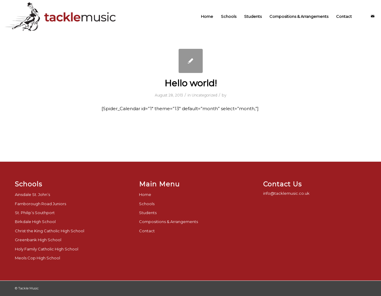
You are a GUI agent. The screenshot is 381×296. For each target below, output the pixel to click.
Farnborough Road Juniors (40, 203)
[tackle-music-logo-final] (61, 16)
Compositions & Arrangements (168, 221)
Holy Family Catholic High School (46, 249)
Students (148, 212)
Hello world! (191, 83)
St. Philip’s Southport (35, 212)
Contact (147, 230)
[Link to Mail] (372, 16)
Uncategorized (204, 95)
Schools (146, 203)
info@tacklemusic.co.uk (286, 193)
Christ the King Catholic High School (49, 230)
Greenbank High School (38, 239)
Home (145, 194)
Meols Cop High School (37, 258)
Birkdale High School (35, 221)
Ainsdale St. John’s (32, 194)
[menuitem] (207, 16)
